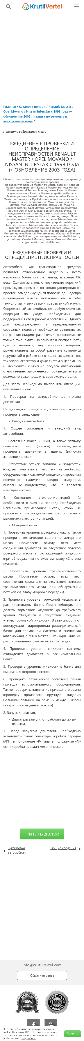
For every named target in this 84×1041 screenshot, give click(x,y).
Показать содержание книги (24, 132)
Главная (9, 106)
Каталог (25, 106)
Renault (40, 106)
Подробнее (28, 1038)
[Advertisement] (42, 57)
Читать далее (42, 833)
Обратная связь (42, 975)
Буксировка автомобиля (17, 850)
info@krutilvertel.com (42, 964)
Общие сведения (63, 848)
